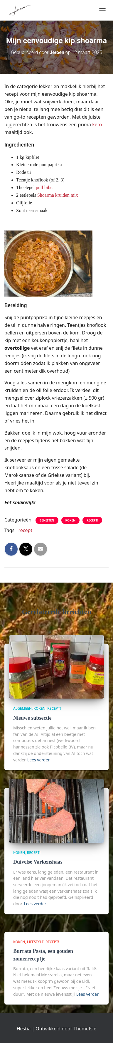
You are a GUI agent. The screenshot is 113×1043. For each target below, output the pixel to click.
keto (97, 124)
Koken (70, 520)
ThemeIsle (84, 1028)
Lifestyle (35, 941)
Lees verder (38, 760)
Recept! (92, 520)
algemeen (22, 708)
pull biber (45, 187)
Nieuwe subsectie (32, 718)
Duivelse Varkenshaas (38, 862)
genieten (47, 520)
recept (25, 530)
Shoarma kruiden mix (57, 195)
